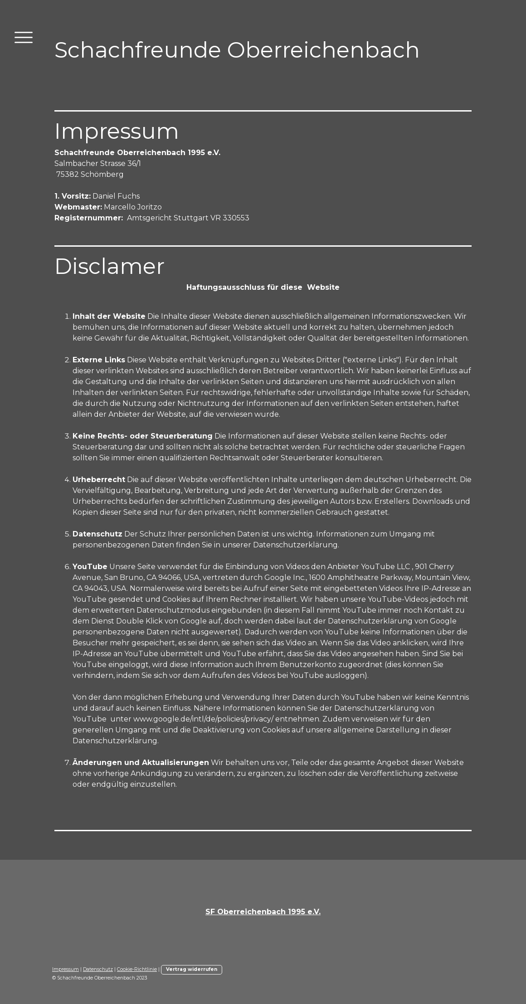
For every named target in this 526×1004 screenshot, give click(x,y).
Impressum (65, 969)
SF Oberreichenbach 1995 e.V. (263, 911)
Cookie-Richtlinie (137, 969)
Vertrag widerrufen (191, 969)
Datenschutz (98, 969)
